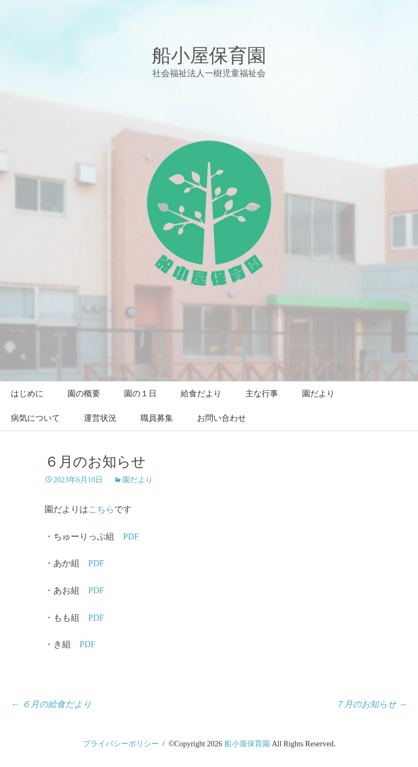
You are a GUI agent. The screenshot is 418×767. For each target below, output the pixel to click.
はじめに (27, 393)
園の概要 (83, 393)
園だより (318, 393)
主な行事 (261, 393)
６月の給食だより (51, 704)
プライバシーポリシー (121, 744)
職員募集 (156, 418)
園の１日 (140, 393)
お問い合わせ (221, 418)
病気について (35, 418)
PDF (131, 536)
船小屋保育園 (247, 744)
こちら (101, 509)
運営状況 (100, 418)
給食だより (201, 393)
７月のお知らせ (371, 704)
